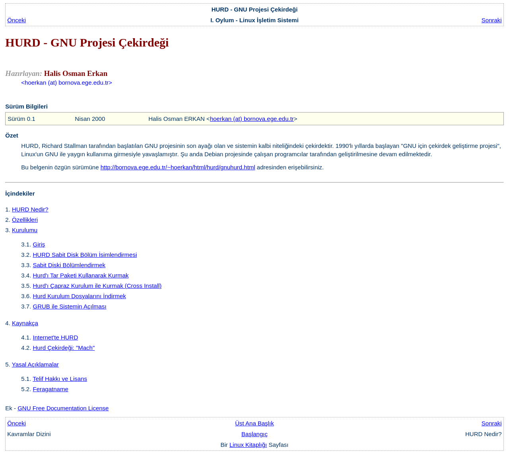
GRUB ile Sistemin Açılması (70, 306)
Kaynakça (25, 323)
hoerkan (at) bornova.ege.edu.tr (252, 118)
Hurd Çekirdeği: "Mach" (64, 347)
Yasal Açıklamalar (35, 364)
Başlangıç (254, 434)
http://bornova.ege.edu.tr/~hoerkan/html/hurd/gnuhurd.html (178, 167)
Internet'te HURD (55, 337)
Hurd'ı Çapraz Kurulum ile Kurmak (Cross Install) (97, 285)
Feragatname (50, 389)
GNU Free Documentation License (63, 408)
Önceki (16, 20)
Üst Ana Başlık (254, 423)
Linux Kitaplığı (248, 444)
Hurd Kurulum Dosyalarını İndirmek (79, 296)
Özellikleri (25, 219)
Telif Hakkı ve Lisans (60, 378)
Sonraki (492, 20)
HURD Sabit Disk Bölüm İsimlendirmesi (85, 254)
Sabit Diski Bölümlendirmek (69, 265)
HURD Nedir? (30, 209)
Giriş (39, 244)
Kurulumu (24, 230)
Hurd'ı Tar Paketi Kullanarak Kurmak (81, 275)
